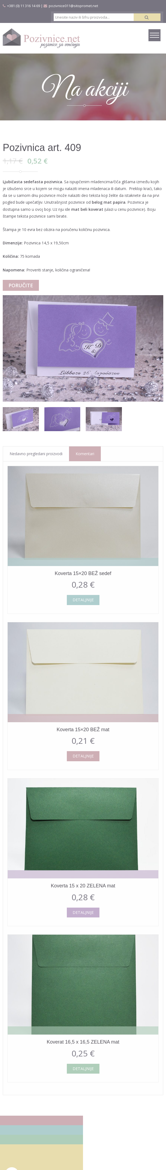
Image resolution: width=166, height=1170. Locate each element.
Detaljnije (83, 599)
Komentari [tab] (85, 453)
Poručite (20, 285)
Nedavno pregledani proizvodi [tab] (36, 453)
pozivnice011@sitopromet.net (73, 5)
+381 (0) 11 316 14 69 (23, 5)
